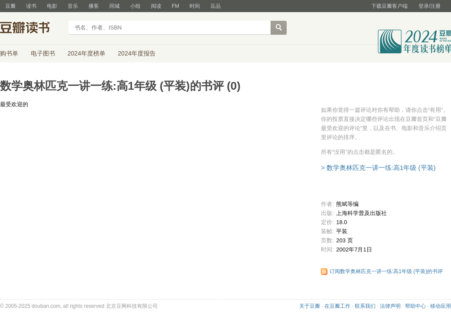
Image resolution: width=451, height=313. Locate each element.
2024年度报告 (137, 53)
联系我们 (365, 306)
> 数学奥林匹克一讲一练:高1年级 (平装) (378, 167)
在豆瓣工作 (337, 306)
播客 (93, 6)
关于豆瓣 (309, 306)
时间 (195, 6)
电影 (52, 6)
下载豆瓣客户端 (389, 6)
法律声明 (390, 306)
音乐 (73, 6)
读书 (31, 6)
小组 (135, 6)
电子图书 (43, 53)
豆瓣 (10, 6)
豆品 (215, 6)
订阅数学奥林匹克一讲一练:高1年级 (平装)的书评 (386, 271)
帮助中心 (415, 306)
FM (175, 6)
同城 (114, 6)
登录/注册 (429, 6)
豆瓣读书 (31, 28)
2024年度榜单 (86, 53)
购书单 (9, 53)
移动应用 (440, 306)
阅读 (156, 6)
